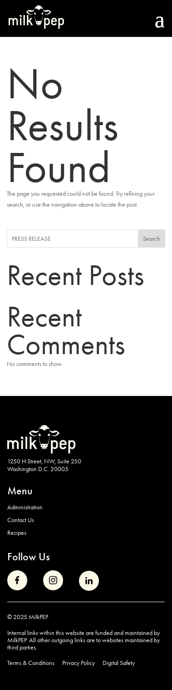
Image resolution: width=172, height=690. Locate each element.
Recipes (16, 532)
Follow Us (28, 556)
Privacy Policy (78, 663)
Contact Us (20, 520)
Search (151, 238)
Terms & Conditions (30, 663)
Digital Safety (119, 663)
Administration (25, 507)
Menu (20, 490)
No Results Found (62, 125)
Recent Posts (75, 275)
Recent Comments (66, 330)
